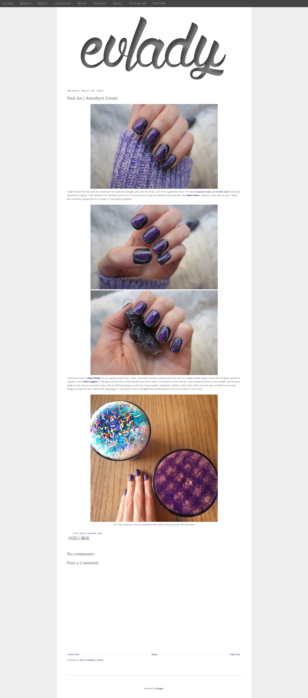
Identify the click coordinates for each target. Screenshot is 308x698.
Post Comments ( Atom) (91, 660)
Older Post (235, 654)
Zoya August (90, 381)
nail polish (92, 533)
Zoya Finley (93, 377)
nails (100, 533)
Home (154, 654)
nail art (83, 533)
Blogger (159, 688)
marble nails (222, 191)
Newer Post (73, 654)
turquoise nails (203, 191)
